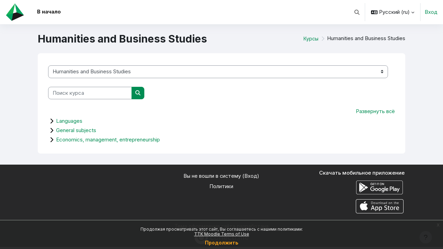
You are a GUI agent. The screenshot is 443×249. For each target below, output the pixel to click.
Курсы (310, 38)
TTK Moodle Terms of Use (221, 234)
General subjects (76, 130)
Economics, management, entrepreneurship (108, 140)
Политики (221, 187)
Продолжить (221, 243)
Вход (431, 12)
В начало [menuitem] (49, 11)
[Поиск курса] (90, 93)
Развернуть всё (375, 111)
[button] (357, 12)
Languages (69, 121)
